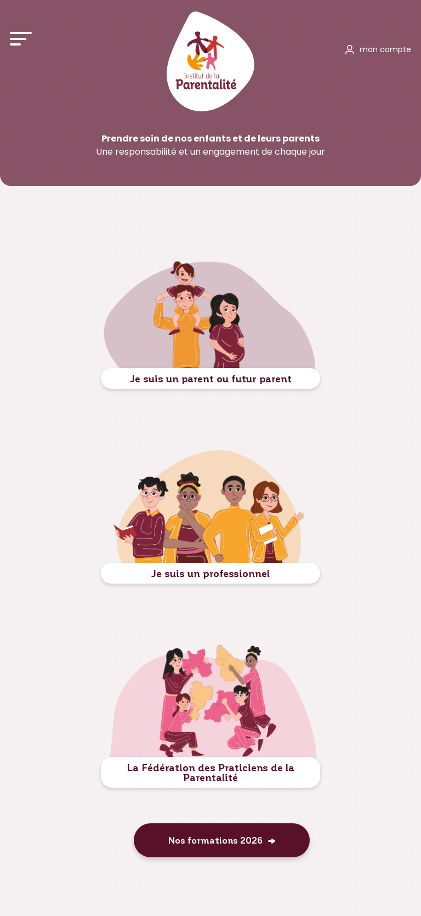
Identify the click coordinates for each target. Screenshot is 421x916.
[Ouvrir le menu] (21, 39)
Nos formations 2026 (215, 840)
